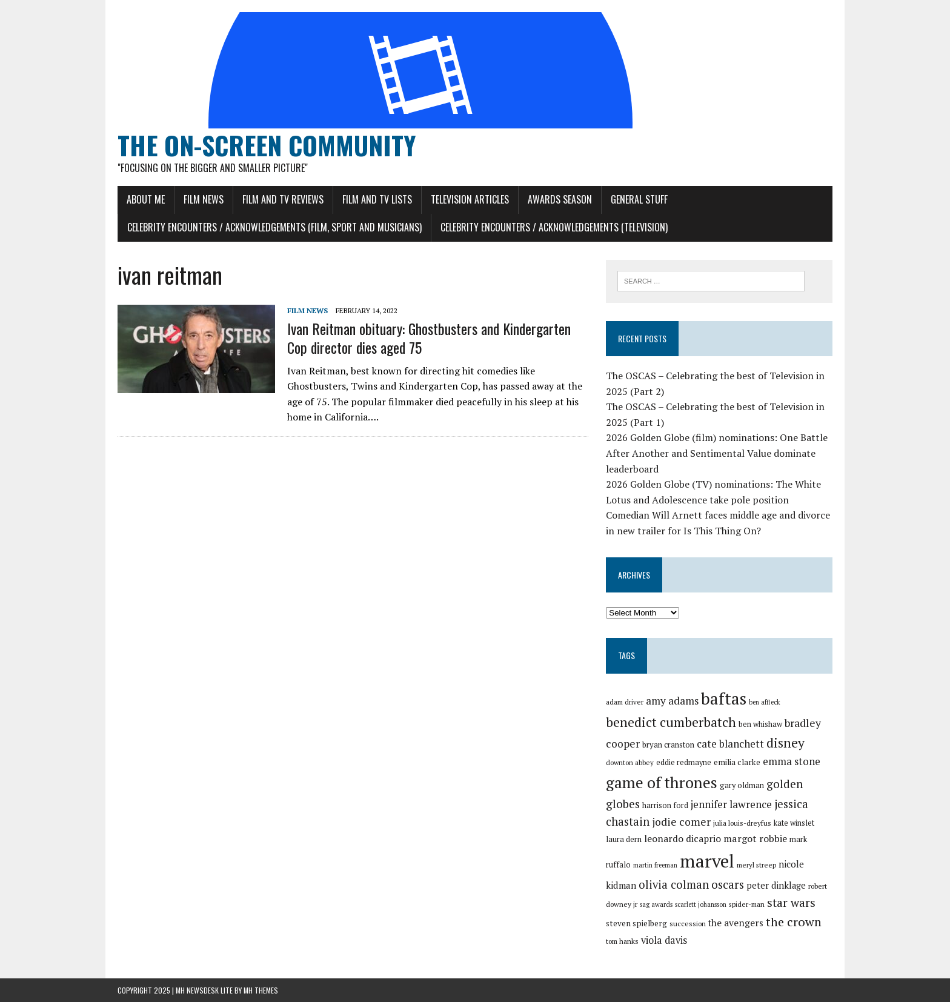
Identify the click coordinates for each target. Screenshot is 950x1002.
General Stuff (639, 199)
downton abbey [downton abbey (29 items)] (630, 762)
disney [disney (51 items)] (785, 742)
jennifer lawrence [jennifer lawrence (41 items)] (731, 804)
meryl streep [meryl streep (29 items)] (756, 864)
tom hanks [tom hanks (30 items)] (622, 941)
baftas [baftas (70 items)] (723, 698)
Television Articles (470, 199)
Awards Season (560, 199)
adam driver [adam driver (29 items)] (624, 701)
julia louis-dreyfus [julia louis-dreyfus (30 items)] (742, 823)
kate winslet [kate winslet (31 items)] (794, 823)
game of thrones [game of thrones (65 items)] (661, 782)
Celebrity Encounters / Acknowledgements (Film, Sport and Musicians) (274, 227)
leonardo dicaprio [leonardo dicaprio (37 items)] (682, 838)
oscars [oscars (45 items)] (727, 884)
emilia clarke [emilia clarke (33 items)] (737, 762)
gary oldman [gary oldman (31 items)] (742, 785)
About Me (146, 199)
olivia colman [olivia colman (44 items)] (674, 884)
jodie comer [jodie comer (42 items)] (681, 822)
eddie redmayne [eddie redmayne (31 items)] (683, 762)
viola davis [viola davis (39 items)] (664, 940)
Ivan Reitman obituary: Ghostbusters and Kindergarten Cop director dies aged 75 (429, 337)
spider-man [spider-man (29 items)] (747, 904)
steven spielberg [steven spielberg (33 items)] (636, 923)
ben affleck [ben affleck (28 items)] (764, 702)
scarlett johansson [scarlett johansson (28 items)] (700, 904)
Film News (204, 199)
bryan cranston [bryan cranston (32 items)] (668, 744)
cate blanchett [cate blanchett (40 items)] (730, 744)
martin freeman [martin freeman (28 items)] (655, 865)
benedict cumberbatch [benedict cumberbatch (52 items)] (671, 722)
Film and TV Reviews (283, 199)
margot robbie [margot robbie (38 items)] (755, 838)
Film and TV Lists (377, 199)
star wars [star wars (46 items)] (791, 903)
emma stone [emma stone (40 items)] (791, 761)
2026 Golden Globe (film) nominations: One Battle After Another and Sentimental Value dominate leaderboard (717, 453)
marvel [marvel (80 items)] (707, 860)
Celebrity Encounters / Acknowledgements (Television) (554, 227)
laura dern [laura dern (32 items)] (624, 839)
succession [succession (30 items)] (687, 923)
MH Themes (261, 990)
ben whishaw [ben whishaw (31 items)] (760, 724)
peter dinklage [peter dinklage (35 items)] (776, 885)
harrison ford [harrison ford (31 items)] (665, 805)
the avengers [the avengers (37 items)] (735, 923)
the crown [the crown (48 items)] (794, 922)
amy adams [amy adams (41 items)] (672, 701)
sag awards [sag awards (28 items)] (656, 904)
